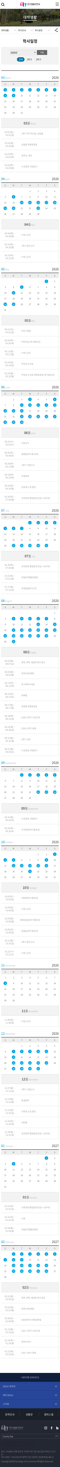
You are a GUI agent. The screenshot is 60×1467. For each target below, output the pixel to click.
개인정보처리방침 (8, 1442)
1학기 (29, 59)
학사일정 (38, 30)
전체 (21, 59)
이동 (42, 52)
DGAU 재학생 (9, 1386)
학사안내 (22, 30)
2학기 (38, 59)
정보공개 (32, 1445)
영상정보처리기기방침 (27, 1442)
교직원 (6, 1404)
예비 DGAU (8, 1395)
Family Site (8, 1436)
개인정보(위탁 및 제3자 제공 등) (13, 1445)
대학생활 (5, 30)
